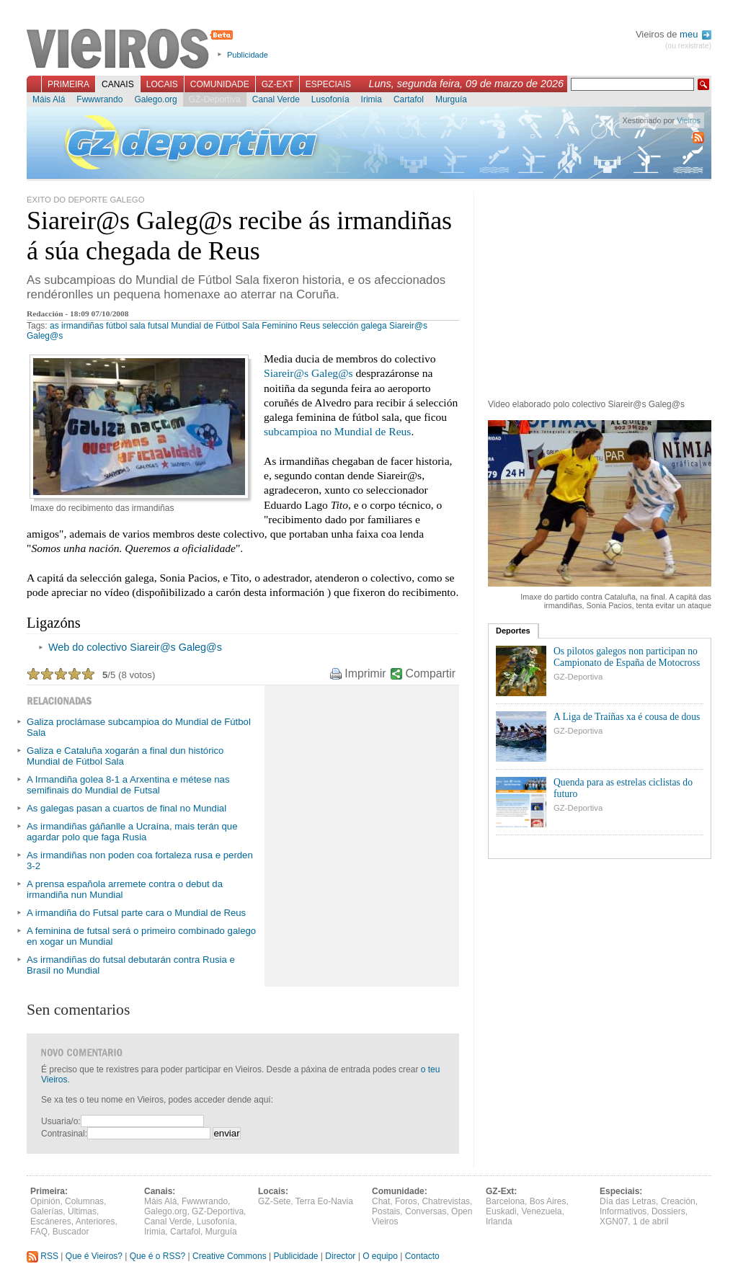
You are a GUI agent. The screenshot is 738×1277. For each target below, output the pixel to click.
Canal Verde (276, 99)
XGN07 (614, 1221)
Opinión (45, 1201)
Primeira (68, 84)
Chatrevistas (446, 1201)
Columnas (84, 1201)
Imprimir (365, 673)
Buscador (71, 1232)
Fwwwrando (99, 99)
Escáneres (50, 1221)
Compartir (430, 673)
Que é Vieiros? (94, 1256)
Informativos (623, 1211)
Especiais (328, 84)
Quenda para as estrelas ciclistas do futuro (623, 788)
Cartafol (409, 99)
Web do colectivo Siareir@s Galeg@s (135, 647)
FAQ (39, 1232)
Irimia (371, 99)
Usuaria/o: (61, 1121)
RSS (42, 1256)
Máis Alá (48, 99)
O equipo (380, 1256)
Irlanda (499, 1221)
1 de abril (650, 1221)
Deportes (513, 630)
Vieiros (132, 50)
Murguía (451, 99)
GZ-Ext (277, 84)
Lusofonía (330, 99)
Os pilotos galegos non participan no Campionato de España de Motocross (627, 657)
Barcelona (505, 1201)
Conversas (425, 1211)
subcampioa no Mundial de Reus (337, 431)
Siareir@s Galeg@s (308, 373)
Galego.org (155, 99)
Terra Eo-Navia (324, 1201)
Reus (310, 326)
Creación (678, 1201)
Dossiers (668, 1211)
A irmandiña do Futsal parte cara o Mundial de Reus (136, 912)
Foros (406, 1201)
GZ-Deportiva (215, 99)
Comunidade (219, 84)
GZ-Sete (274, 1201)
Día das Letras (628, 1201)
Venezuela (541, 1211)
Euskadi (501, 1211)
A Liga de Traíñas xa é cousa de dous (627, 716)
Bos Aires (548, 1201)
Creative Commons (229, 1256)
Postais (386, 1211)
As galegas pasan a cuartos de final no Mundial (126, 808)
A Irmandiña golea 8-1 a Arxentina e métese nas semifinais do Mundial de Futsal (128, 785)
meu (695, 34)
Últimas (82, 1211)
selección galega (354, 326)
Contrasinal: (64, 1134)
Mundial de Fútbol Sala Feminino (234, 326)
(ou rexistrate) (688, 46)
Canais (118, 84)
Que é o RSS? (157, 1256)
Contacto (422, 1256)
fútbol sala (126, 326)
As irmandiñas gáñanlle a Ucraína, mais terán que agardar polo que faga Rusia (132, 831)
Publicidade (247, 54)
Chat (381, 1201)
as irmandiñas (77, 326)
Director (340, 1256)
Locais (162, 84)
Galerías (46, 1211)
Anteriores (95, 1221)
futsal (158, 326)
